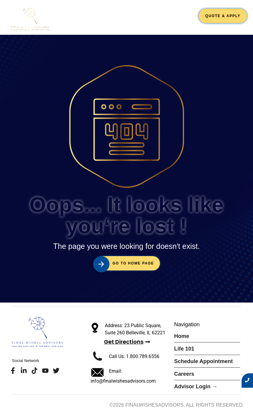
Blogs (187, 22)
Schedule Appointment (138, 14)
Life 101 (96, 14)
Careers (182, 14)
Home (74, 14)
